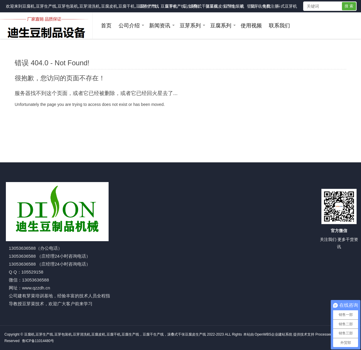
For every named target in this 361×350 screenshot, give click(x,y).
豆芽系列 (190, 26)
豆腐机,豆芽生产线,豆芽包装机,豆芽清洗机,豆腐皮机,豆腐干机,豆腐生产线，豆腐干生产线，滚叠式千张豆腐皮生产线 (128, 6)
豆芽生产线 (149, 6)
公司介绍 (129, 26)
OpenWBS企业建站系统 (274, 334)
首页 (106, 26)
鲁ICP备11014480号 (38, 341)
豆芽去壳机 (260, 6)
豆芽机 (171, 6)
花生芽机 (191, 6)
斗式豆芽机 (286, 6)
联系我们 (279, 26)
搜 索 (349, 6)
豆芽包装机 (234, 6)
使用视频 (251, 26)
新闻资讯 (159, 26)
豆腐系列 (220, 26)
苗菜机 (211, 6)
